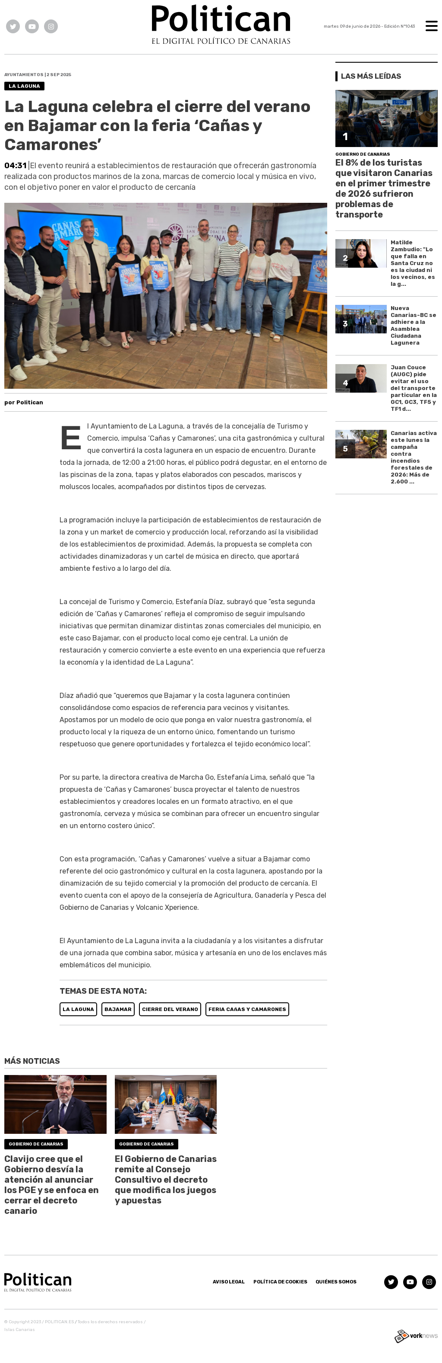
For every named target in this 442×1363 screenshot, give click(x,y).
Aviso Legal (229, 1282)
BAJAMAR (118, 1009)
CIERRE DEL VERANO (170, 1009)
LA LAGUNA (78, 1009)
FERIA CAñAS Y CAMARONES (247, 1009)
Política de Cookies (280, 1282)
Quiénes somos (336, 1282)
